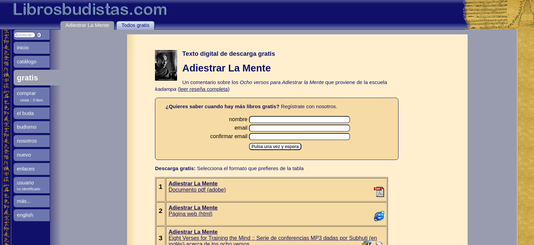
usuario (25, 182)
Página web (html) (193, 211)
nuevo (24, 155)
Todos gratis (136, 25)
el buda (25, 113)
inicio (23, 47)
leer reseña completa (203, 89)
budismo (26, 127)
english (25, 215)
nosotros (27, 141)
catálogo (26, 61)
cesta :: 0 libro (31, 100)
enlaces (26, 169)
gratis (27, 77)
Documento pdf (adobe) (197, 187)
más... (24, 201)
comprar (26, 93)
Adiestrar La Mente (87, 25)
